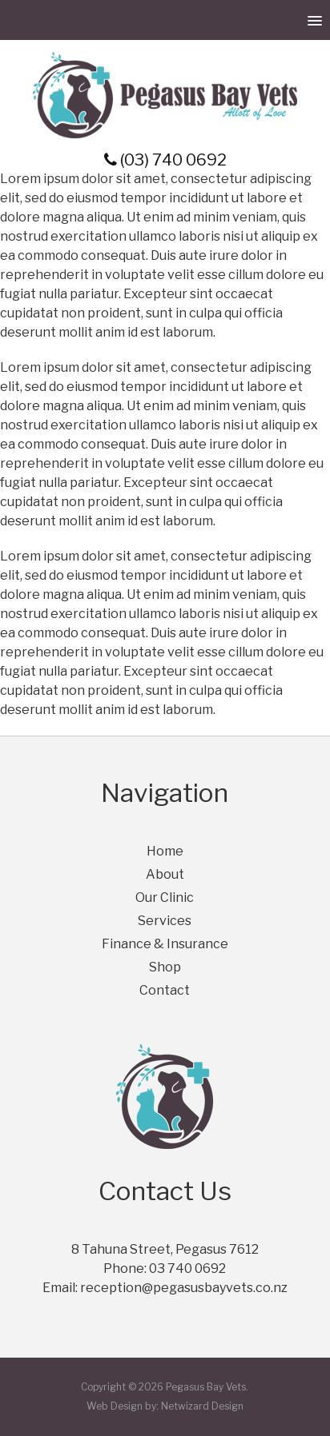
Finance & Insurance (165, 943)
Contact (164, 990)
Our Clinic (164, 897)
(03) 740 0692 (165, 160)
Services (164, 920)
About (165, 874)
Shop (165, 967)
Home (165, 851)
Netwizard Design (202, 1406)
